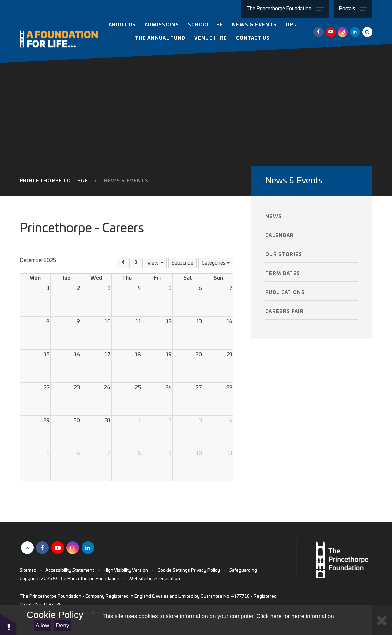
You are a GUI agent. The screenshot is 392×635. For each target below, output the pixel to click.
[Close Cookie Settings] (382, 620)
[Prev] (123, 263)
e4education (167, 578)
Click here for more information (295, 616)
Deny (62, 625)
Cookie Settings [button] (174, 570)
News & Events (126, 181)
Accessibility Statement (69, 570)
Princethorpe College (54, 181)
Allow (42, 625)
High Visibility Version (126, 570)
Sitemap (28, 570)
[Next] (136, 263)
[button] (8, 624)
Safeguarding (243, 570)
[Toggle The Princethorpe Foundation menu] (285, 9)
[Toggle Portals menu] (353, 9)
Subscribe (182, 263)
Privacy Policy (205, 570)
